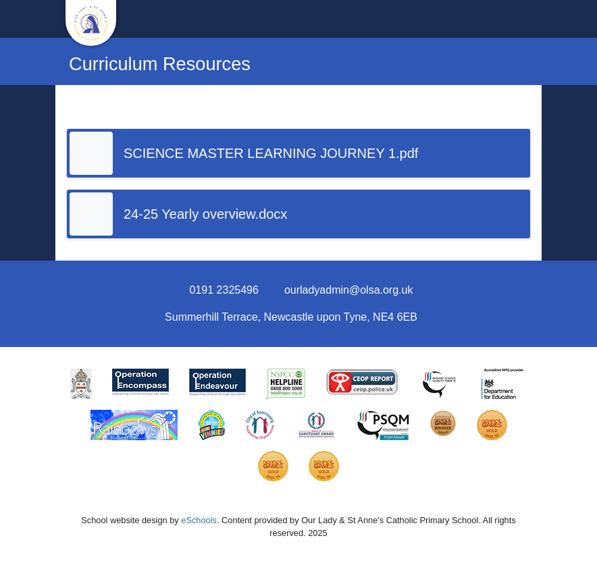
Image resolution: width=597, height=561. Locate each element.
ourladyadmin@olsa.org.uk (348, 290)
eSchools (199, 520)
